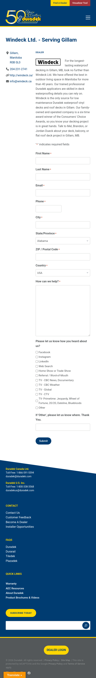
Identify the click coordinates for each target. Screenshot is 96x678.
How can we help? (48, 281)
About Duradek (15, 593)
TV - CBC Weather (49, 384)
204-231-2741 (19, 69)
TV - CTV (44, 394)
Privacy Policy (52, 660)
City (39, 217)
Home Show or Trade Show (55, 370)
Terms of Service (76, 663)
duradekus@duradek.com (20, 490)
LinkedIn (44, 361)
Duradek (11, 547)
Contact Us (13, 512)
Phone (40, 201)
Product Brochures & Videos (22, 597)
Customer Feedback (18, 517)
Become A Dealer (16, 522)
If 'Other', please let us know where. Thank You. (62, 417)
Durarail (10, 551)
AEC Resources (15, 588)
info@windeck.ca (21, 81)
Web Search (46, 366)
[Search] (85, 625)
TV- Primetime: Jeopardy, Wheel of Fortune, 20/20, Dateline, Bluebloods (60, 401)
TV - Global (45, 389)
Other (42, 407)
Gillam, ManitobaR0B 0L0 (16, 57)
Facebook (44, 352)
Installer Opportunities (20, 526)
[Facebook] (29, 673)
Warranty (11, 583)
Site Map (65, 660)
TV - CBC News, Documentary (56, 380)
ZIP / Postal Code (48, 249)
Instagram (45, 356)
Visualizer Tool (79, 3)
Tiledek (10, 556)
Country (41, 265)
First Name (43, 153)
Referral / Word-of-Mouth (53, 375)
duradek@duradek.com (18, 476)
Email (40, 185)
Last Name (43, 169)
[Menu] (88, 17)
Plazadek (11, 561)
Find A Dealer (60, 3)
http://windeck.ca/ (21, 75)
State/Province (46, 233)
